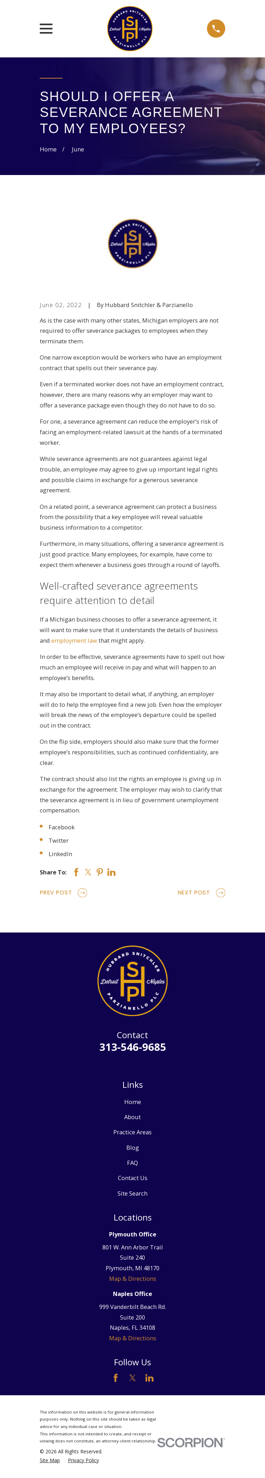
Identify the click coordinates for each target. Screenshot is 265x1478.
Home (132, 1102)
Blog (132, 1147)
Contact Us (132, 1178)
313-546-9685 (132, 1047)
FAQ (132, 1163)
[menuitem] (50, 1460)
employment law (74, 640)
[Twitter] (132, 1378)
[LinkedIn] (149, 1378)
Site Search (132, 1193)
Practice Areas (132, 1132)
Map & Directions (132, 1278)
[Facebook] (116, 1378)
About (132, 1117)
